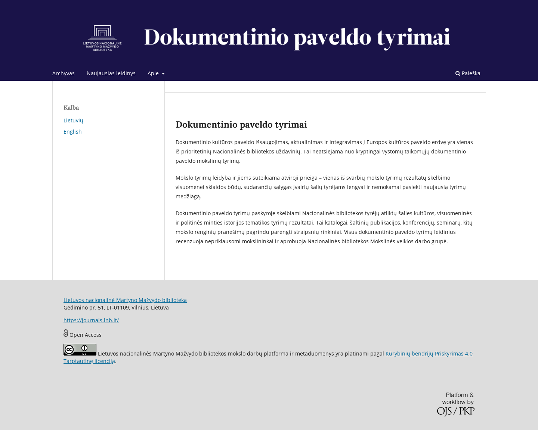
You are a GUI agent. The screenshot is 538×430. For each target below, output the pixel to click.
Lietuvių (73, 120)
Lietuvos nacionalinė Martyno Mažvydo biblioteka (125, 300)
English (73, 131)
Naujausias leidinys (111, 73)
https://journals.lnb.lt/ (91, 320)
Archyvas (63, 73)
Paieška (467, 73)
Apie (154, 73)
